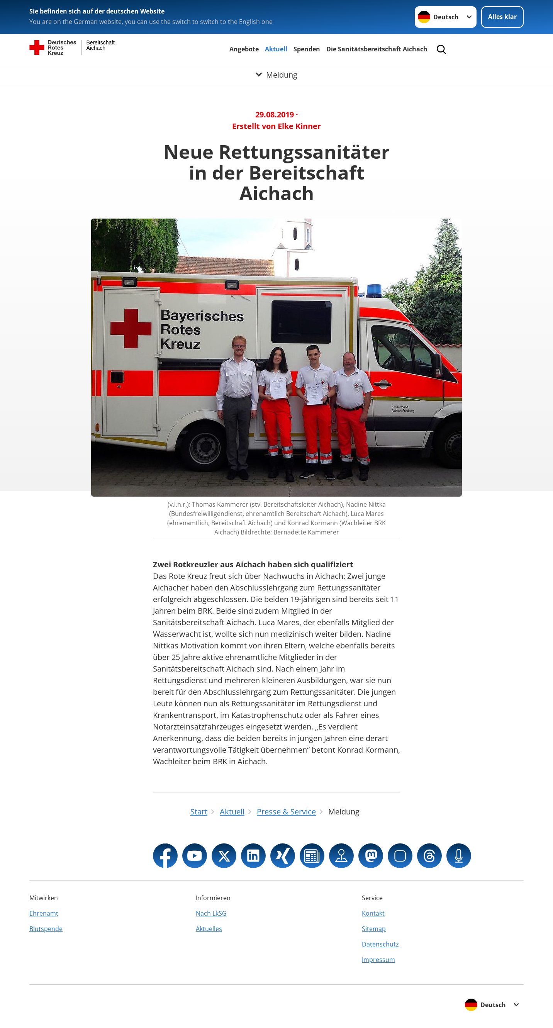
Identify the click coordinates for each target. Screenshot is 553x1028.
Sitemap (374, 929)
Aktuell (276, 49)
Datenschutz (380, 944)
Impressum (378, 959)
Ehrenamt (43, 913)
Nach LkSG (211, 913)
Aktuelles (209, 929)
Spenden (306, 49)
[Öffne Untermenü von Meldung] (276, 74)
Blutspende (46, 929)
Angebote (244, 49)
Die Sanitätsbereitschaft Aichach (376, 49)
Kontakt (373, 913)
